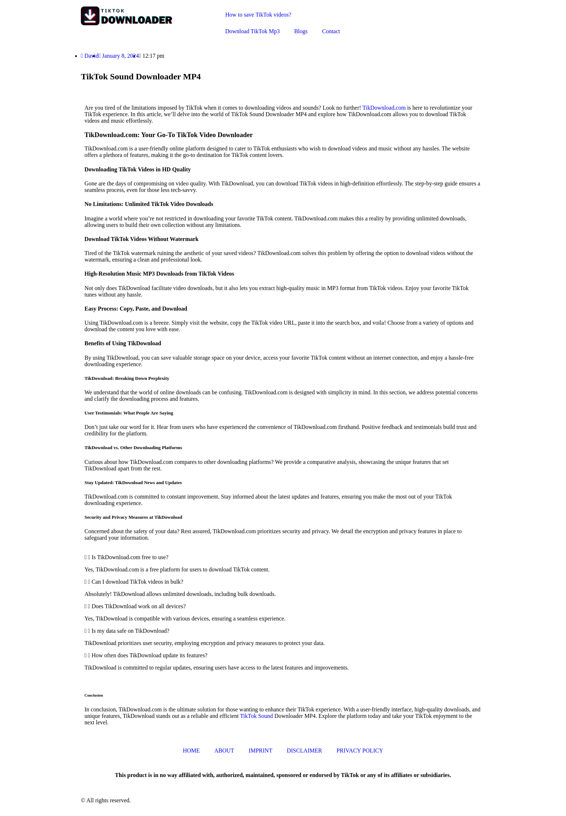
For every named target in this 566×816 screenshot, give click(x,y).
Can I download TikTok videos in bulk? (137, 582)
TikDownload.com (384, 108)
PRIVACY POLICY (359, 750)
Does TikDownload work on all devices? (139, 606)
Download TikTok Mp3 (252, 31)
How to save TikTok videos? (258, 15)
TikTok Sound (256, 716)
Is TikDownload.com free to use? (130, 557)
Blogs (301, 31)
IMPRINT (261, 750)
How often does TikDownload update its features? (150, 655)
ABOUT (224, 750)
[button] (283, 557)
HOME (191, 750)
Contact (331, 31)
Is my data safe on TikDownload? (131, 631)
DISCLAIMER (304, 750)
